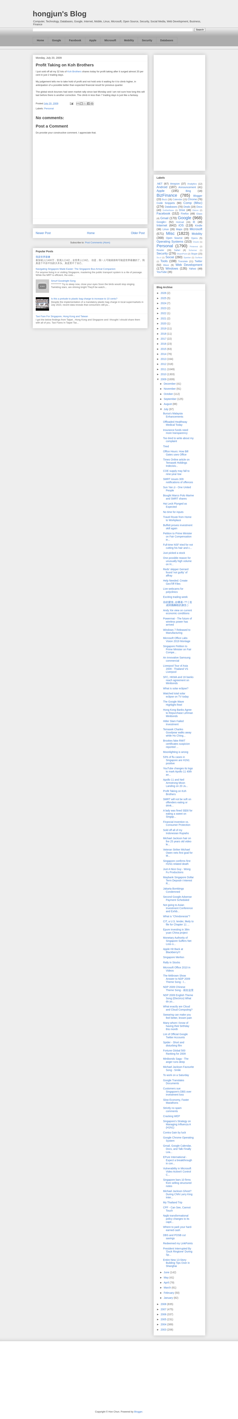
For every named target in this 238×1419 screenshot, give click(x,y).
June (167, 1272)
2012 (164, 364)
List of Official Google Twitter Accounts (175, 1036)
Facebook (75, 40)
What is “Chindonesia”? (176, 916)
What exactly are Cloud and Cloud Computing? (177, 1008)
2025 (164, 298)
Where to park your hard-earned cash (177, 1228)
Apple (93, 40)
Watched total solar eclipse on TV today (176, 695)
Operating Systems (170, 241)
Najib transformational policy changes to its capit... (176, 1218)
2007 (164, 1309)
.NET (160, 183)
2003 (164, 1329)
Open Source (174, 237)
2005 (164, 1319)
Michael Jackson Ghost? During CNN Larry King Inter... (177, 1194)
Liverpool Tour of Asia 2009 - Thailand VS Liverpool (175, 669)
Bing (188, 190)
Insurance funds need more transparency (175, 432)
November (170, 388)
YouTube (162, 271)
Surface (198, 257)
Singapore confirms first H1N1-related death (176, 862)
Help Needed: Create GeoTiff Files (175, 582)
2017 (164, 338)
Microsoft (110, 40)
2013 (164, 358)
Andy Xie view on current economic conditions (177, 612)
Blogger (197, 195)
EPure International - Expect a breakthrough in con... (177, 1160)
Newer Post (43, 233)
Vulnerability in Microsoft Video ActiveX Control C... (177, 1171)
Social (169, 257)
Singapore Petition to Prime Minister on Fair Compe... (177, 649)
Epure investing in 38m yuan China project (176, 931)
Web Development (189, 265)
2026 (164, 292)
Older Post (138, 233)
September (170, 398)
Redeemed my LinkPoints (178, 1243)
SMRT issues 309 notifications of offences (178, 481)
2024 (164, 303)
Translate (183, 261)
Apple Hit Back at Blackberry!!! (173, 951)
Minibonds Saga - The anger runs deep (176, 1060)
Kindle (198, 225)
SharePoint (182, 254)
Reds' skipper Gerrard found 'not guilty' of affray (176, 572)
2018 (164, 333)
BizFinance (167, 195)
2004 (164, 1324)
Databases (166, 40)
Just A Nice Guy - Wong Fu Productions (177, 871)
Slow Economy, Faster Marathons (176, 1101)
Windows (171, 268)
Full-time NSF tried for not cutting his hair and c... (178, 546)
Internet (162, 225)
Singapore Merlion (173, 957)
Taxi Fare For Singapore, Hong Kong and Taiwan (62, 316)
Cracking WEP (171, 1116)
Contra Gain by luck (174, 1132)
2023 (164, 308)
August (168, 403)
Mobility (129, 40)
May (166, 1277)
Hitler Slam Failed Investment (173, 723)
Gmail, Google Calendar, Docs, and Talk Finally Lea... (177, 1149)
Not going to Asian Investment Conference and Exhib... (178, 908)
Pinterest (194, 246)
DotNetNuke (168, 210)
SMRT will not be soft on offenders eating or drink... (177, 802)
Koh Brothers (74, 71)
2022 (164, 313)
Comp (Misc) (192, 203)
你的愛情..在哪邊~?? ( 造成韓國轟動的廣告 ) (177, 604)
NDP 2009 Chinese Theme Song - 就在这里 (178, 988)
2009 (164, 379)
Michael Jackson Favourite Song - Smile (178, 1068)
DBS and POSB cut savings (174, 1237)
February (169, 1292)
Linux (166, 229)
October (169, 393)
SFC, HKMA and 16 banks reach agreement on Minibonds (178, 680)
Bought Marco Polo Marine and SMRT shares (178, 497)
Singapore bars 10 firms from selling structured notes (177, 1183)
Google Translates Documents (173, 1082)
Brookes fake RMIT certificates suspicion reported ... (176, 743)
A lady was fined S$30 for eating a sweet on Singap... (177, 813)
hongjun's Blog (59, 14)
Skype (194, 253)
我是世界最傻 (43, 256)
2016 (164, 343)
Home (40, 40)
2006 (164, 1314)
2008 (164, 1304)
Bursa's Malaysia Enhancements (173, 415)
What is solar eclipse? (175, 688)
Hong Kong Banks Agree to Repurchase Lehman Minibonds (178, 713)
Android (162, 187)
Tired (166, 446)
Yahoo (192, 268)
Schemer (193, 250)
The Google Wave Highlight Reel (173, 703)
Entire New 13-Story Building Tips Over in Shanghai (176, 1263)
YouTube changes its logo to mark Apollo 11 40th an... (178, 771)
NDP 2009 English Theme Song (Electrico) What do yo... (178, 998)
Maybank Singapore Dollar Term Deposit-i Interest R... (178, 880)
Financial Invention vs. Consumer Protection (176, 823)
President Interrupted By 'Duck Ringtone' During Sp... (177, 1251)
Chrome (192, 199)
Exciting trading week (175, 596)
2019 (164, 328)
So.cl (159, 257)
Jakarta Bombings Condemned (173, 890)
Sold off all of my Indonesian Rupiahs (176, 832)
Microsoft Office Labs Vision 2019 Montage (176, 640)
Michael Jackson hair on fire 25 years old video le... (177, 841)
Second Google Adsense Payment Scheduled (177, 898)
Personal (49, 108)
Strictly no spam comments (172, 1109)
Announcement (187, 187)
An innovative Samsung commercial (176, 659)
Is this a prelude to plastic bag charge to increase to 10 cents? (84, 298)
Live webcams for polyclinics (173, 590)
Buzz (164, 199)
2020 (164, 323)
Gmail (164, 218)
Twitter (198, 261)
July (166, 409)
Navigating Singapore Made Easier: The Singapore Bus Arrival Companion (75, 269)
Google (56, 40)
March (168, 1287)
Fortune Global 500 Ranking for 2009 (174, 1052)
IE (194, 221)
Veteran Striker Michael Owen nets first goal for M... (178, 852)
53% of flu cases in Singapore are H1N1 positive (176, 760)
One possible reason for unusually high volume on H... (177, 561)
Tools (164, 261)
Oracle (196, 242)
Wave (166, 265)
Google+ (161, 221)
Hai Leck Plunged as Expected (175, 505)
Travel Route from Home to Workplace (177, 519)
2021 (164, 318)
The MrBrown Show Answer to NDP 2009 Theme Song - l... (176, 978)
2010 (164, 374)
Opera (194, 238)
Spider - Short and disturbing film (173, 1044)
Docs (199, 206)
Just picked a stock (174, 552)
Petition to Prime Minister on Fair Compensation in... (177, 536)
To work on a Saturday (176, 1075)
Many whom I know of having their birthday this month (176, 1026)
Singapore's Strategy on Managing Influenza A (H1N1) (177, 1124)
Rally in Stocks (171, 962)
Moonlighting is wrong (175, 751)
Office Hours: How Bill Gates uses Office (175, 453)
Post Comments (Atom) (97, 242)
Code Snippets (166, 203)
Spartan (187, 257)
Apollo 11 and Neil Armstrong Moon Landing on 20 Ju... (175, 782)
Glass (199, 213)
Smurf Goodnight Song (63, 280)
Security (147, 40)
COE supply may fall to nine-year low (176, 472)
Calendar (177, 199)
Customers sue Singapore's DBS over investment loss (177, 1091)
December (170, 383)
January (169, 1297)
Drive (182, 210)
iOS (181, 225)
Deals (187, 206)
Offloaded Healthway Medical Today (175, 423)
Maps (179, 229)
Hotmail (180, 222)
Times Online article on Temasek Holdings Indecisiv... (176, 462)
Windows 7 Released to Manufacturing (176, 631)
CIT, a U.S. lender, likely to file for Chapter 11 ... (178, 923)
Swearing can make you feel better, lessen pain (177, 1016)
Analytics (192, 184)
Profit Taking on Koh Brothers (174, 793)
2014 (164, 353)
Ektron (195, 210)
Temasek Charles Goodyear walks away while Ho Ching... (177, 732)
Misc (170, 233)
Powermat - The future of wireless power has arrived (177, 621)
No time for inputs (173, 511)
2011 (164, 369)
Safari (177, 250)
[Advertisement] (179, 112)
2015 (164, 348)
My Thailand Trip (172, 1202)
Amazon (175, 183)
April (167, 1282)
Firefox (185, 213)
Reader (160, 250)
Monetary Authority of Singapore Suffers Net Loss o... (177, 941)
